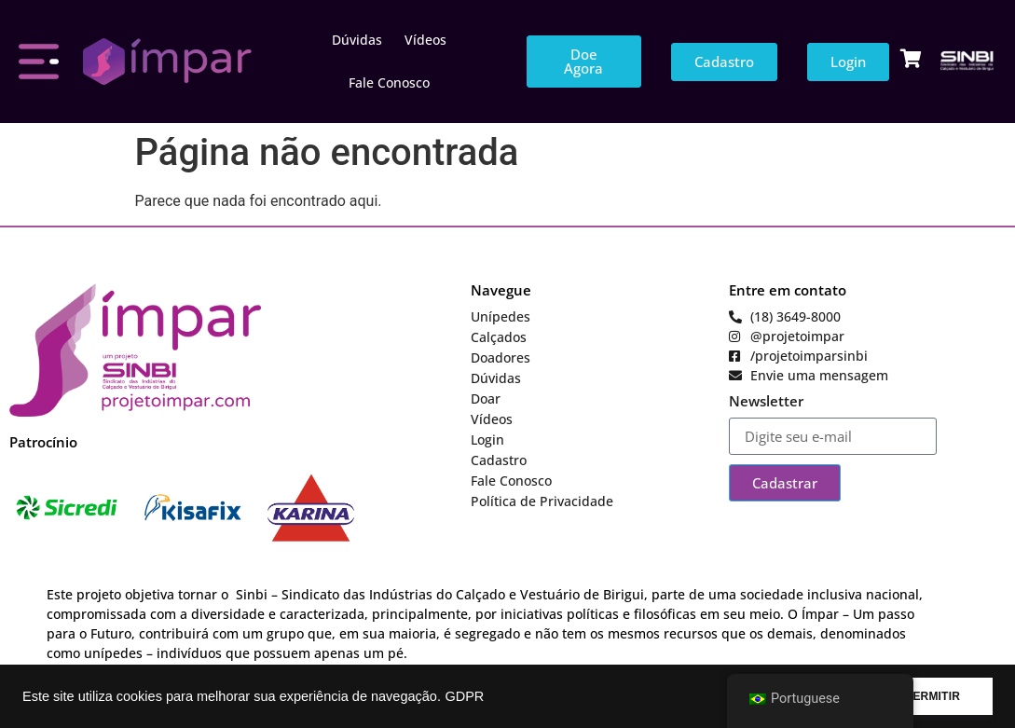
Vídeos (425, 39)
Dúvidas (357, 39)
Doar (486, 398)
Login (487, 439)
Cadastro (499, 460)
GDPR (464, 696)
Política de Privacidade (542, 501)
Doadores (500, 357)
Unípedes (500, 316)
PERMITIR (932, 696)
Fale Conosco (389, 82)
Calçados (499, 337)
